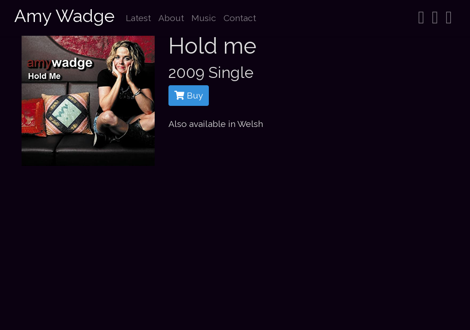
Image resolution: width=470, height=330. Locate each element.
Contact (240, 18)
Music (203, 18)
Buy (188, 95)
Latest (138, 18)
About (171, 18)
